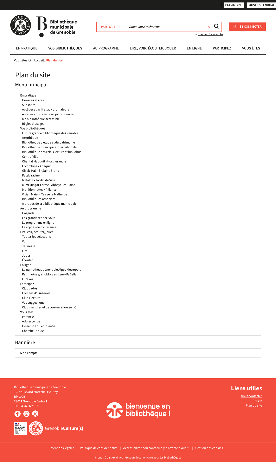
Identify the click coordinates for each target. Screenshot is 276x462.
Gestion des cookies (209, 448)
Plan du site (254, 405)
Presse (257, 401)
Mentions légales (62, 448)
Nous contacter (251, 396)
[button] (26, 48)
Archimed (117, 458)
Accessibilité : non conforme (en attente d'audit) (156, 448)
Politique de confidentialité (98, 448)
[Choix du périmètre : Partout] (111, 27)
